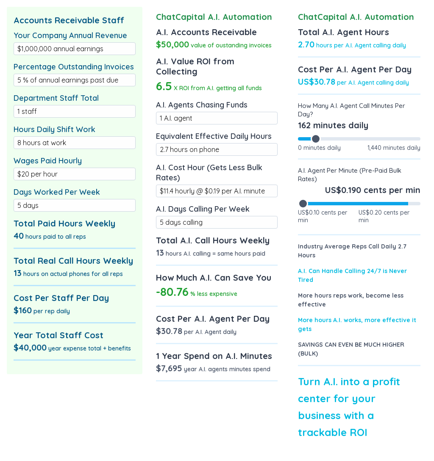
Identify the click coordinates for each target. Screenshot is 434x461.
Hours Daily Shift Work (54, 129)
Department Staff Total (56, 98)
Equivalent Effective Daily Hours (214, 136)
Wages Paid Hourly (48, 161)
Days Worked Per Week (57, 192)
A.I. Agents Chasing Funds (202, 105)
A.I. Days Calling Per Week (203, 209)
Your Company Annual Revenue (70, 35)
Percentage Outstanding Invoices (74, 67)
